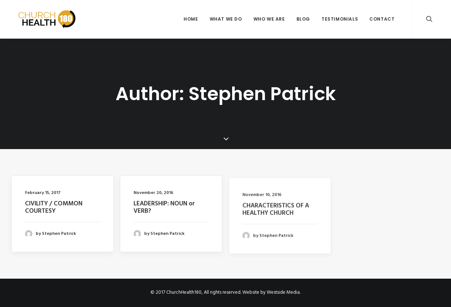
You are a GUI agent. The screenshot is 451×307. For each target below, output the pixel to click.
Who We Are (269, 19)
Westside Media (283, 292)
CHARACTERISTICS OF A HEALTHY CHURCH (275, 213)
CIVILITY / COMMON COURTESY (53, 207)
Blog (303, 19)
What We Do (226, 19)
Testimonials (340, 19)
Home (191, 19)
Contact (381, 19)
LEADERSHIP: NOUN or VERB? (164, 208)
